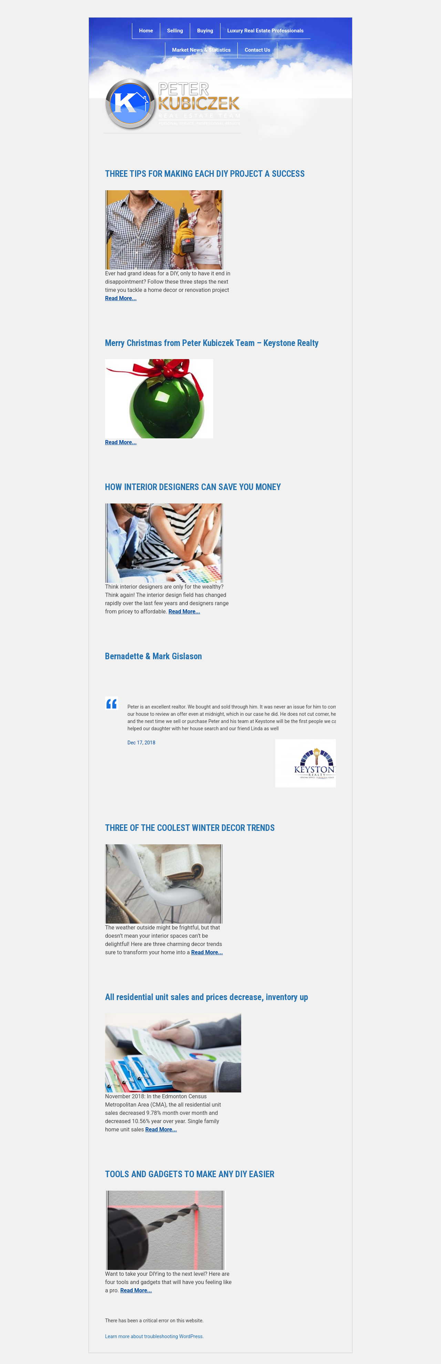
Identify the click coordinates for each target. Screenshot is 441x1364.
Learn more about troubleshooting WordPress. (154, 1336)
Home (146, 31)
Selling (175, 31)
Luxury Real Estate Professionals (265, 31)
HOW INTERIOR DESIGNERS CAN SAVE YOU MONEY (193, 487)
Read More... (121, 298)
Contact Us (257, 50)
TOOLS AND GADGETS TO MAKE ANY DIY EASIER (189, 1174)
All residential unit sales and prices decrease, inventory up (206, 997)
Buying (205, 31)
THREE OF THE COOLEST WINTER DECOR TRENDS (190, 828)
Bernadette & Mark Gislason (153, 656)
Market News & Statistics (201, 50)
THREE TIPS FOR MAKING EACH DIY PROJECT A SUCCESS (205, 174)
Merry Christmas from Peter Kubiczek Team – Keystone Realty (212, 343)
